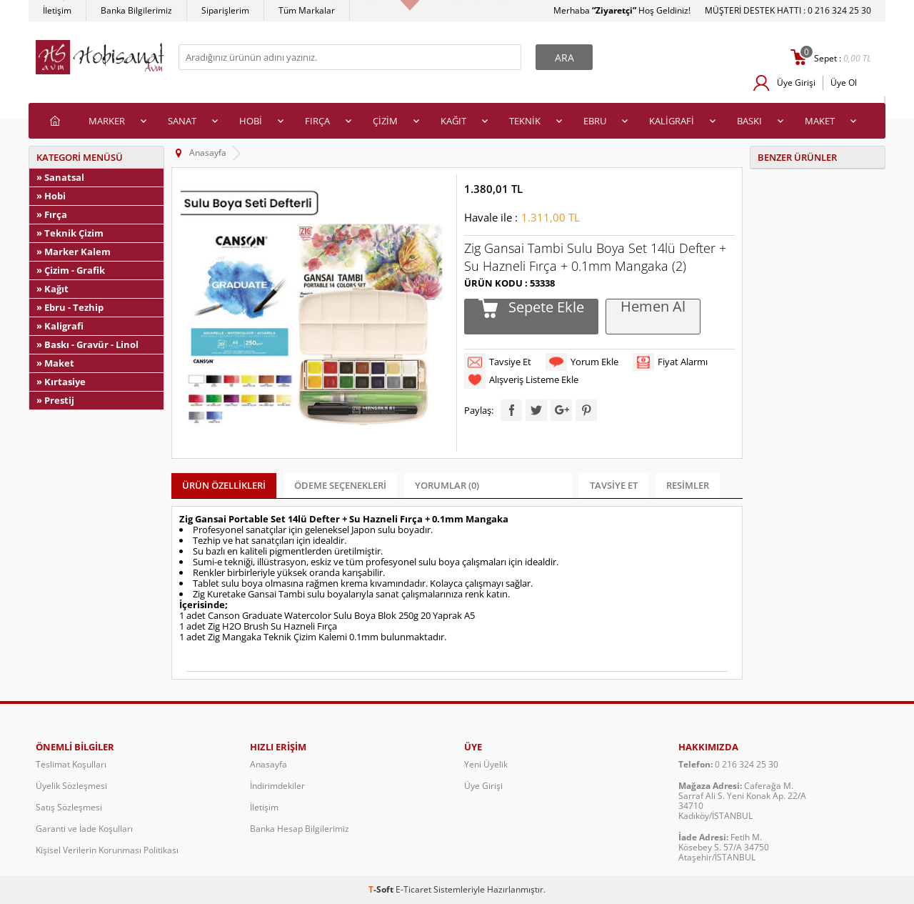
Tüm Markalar (306, 10)
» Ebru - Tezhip (70, 307)
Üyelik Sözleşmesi (71, 786)
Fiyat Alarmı (683, 361)
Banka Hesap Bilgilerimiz (299, 829)
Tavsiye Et (510, 361)
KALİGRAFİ (671, 120)
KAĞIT (453, 120)
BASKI (749, 120)
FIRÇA (317, 120)
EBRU (594, 120)
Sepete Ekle (544, 308)
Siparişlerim (225, 10)
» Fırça (51, 214)
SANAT (182, 120)
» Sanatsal (60, 177)
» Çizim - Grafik (70, 270)
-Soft (382, 889)
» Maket (55, 363)
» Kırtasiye (61, 381)
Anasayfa (268, 764)
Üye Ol (843, 82)
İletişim (57, 10)
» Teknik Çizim (70, 233)
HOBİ (250, 120)
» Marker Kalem (73, 251)
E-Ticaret (413, 889)
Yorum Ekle (594, 361)
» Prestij (55, 400)
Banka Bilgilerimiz (136, 10)
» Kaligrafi (60, 325)
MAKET (820, 120)
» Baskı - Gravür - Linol (87, 344)
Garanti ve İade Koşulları (84, 829)
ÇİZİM (385, 120)
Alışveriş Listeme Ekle (533, 379)
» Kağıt (52, 288)
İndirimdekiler (277, 786)
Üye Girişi (796, 82)
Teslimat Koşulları (71, 764)
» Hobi (51, 195)
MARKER (107, 120)
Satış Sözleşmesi (69, 807)
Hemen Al (653, 307)
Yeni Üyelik (486, 764)
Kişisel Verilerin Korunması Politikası (107, 850)
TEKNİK (525, 120)
